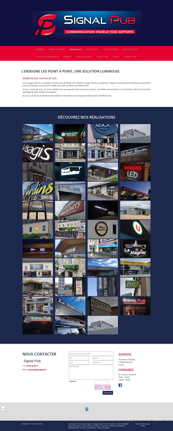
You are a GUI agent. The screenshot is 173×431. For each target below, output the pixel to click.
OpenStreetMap (144, 419)
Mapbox (170, 419)
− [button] (3, 409)
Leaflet (130, 419)
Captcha (72, 381)
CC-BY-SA (159, 419)
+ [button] (3, 405)
